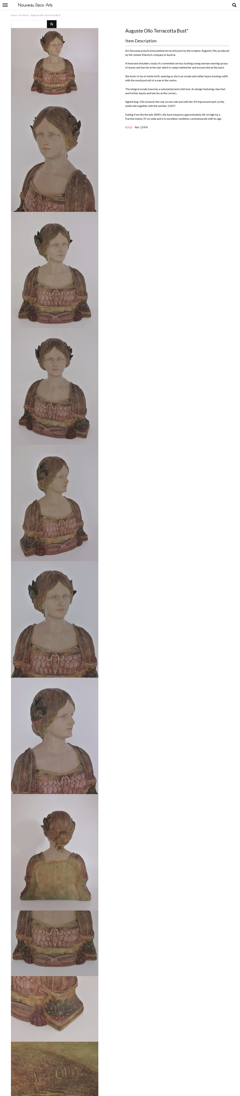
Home (14, 14)
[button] (52, 23)
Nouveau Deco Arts (35, 5)
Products (23, 14)
